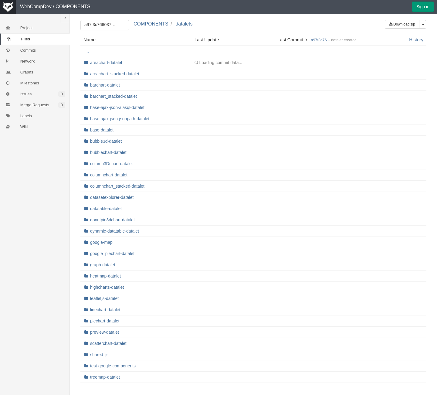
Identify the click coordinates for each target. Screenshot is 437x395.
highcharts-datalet (107, 287)
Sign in (422, 6)
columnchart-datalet (108, 174)
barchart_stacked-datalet (113, 96)
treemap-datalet (105, 377)
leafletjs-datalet (104, 298)
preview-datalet (104, 332)
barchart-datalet (105, 85)
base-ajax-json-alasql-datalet (117, 107)
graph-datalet (102, 264)
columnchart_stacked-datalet (117, 186)
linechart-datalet (105, 309)
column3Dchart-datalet (111, 163)
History (416, 39)
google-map (101, 242)
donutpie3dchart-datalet (112, 219)
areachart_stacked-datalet (114, 73)
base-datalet (101, 130)
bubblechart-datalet (108, 152)
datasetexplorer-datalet (112, 197)
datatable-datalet (106, 208)
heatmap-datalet (105, 276)
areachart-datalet (106, 62)
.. (87, 51)
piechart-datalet (105, 320)
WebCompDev (36, 6)
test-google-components (113, 365)
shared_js (99, 354)
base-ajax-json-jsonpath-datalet (119, 118)
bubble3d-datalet (106, 141)
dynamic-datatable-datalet (114, 231)
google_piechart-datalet (112, 253)
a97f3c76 (319, 40)
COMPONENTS (73, 6)
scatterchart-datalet (108, 343)
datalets (183, 23)
